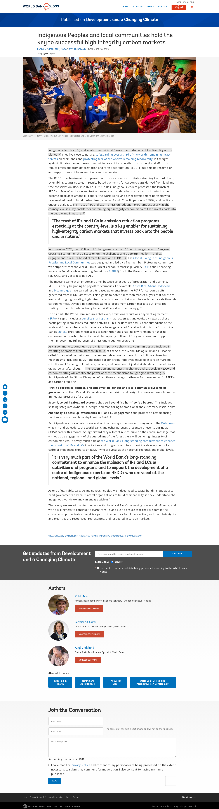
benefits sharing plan (95, 318)
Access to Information (54, 797)
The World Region (133, 536)
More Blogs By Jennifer (90, 634)
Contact (162, 7)
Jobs (68, 797)
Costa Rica (139, 286)
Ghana (152, 286)
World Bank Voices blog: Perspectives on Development (152, 682)
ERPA (52, 318)
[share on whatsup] (5, 412)
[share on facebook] (5, 393)
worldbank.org (185, 2)
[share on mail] (5, 386)
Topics (150, 7)
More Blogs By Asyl (88, 660)
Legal (25, 797)
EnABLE (113, 271)
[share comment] (5, 419)
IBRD (49, 806)
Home (125, 7)
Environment (71, 536)
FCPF (147, 267)
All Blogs (137, 7)
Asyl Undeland (77, 49)
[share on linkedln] (5, 406)
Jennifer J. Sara (58, 49)
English (52, 53)
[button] (192, 7)
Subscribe (177, 554)
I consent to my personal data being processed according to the (143, 569)
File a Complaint (189, 797)
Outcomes (168, 423)
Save (54, 781)
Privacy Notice (80, 765)
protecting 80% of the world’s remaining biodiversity (118, 159)
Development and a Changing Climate (122, 20)
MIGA (67, 806)
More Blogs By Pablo (89, 608)
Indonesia (164, 286)
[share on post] (5, 399)
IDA (55, 806)
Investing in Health (60, 682)
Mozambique (62, 290)
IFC (61, 806)
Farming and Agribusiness (87, 682)
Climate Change (55, 536)
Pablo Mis (42, 49)
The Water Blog (115, 682)
